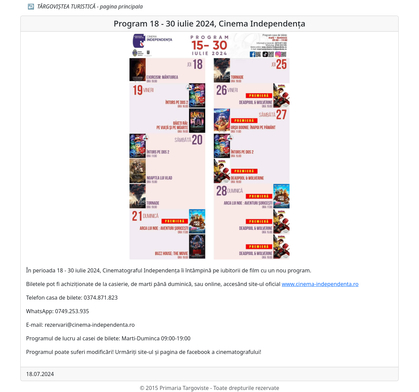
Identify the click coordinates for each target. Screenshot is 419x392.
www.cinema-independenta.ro (320, 284)
